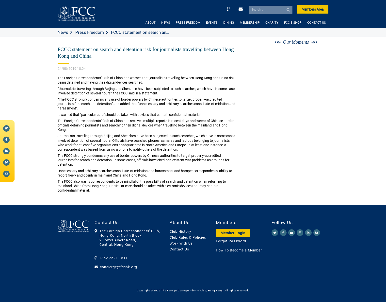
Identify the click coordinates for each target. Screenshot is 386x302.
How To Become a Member (239, 250)
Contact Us (179, 249)
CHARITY (271, 22)
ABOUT (150, 22)
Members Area (313, 9)
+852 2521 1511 (113, 258)
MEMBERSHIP (250, 22)
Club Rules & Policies (188, 237)
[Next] (319, 47)
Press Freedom (89, 32)
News (63, 32)
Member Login (233, 233)
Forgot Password (231, 241)
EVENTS (212, 22)
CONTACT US (316, 22)
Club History (180, 231)
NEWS (165, 22)
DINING (228, 22)
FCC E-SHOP (293, 22)
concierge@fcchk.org (118, 267)
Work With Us (181, 243)
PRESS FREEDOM (188, 22)
